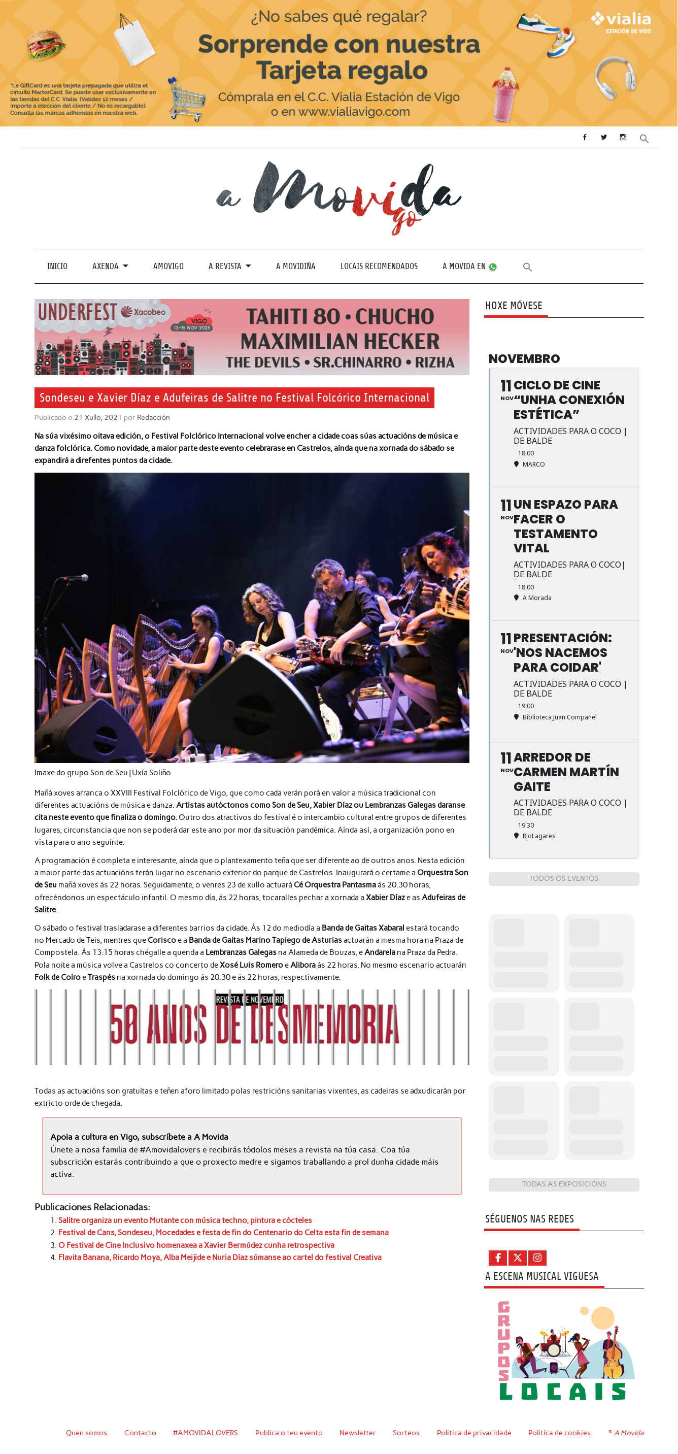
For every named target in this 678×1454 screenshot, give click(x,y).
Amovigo (168, 266)
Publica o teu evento (289, 1433)
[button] (644, 138)
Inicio (57, 266)
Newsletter (358, 1433)
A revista (225, 266)
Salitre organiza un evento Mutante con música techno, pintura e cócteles (185, 1220)
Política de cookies (559, 1433)
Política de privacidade (474, 1433)
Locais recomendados (379, 266)
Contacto (140, 1433)
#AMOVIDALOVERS (205, 1433)
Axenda (105, 266)
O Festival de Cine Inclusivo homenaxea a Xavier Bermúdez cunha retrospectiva (196, 1245)
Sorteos (406, 1433)
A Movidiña (296, 266)
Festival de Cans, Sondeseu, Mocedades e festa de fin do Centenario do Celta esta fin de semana (223, 1232)
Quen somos (86, 1433)
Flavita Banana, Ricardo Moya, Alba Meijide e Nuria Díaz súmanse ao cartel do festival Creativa (220, 1257)
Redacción (153, 417)
